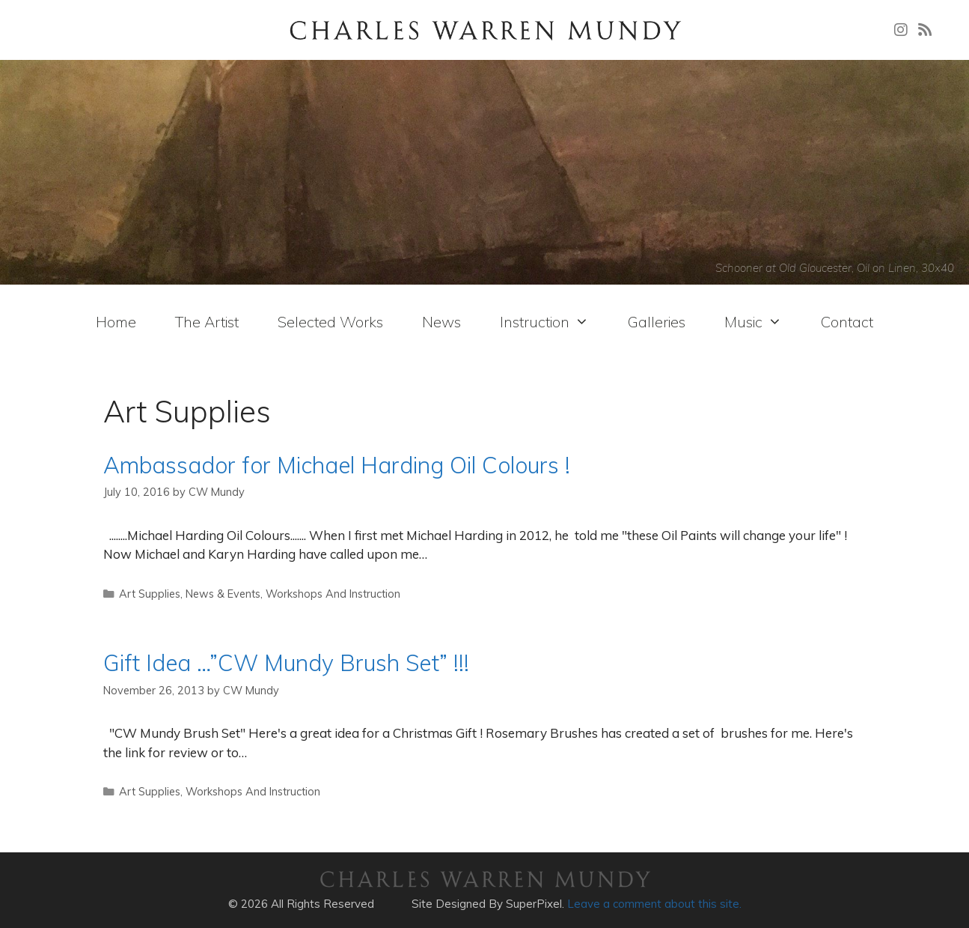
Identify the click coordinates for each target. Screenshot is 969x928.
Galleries (656, 321)
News (441, 321)
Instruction (544, 322)
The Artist (207, 321)
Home (116, 321)
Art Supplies (149, 593)
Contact (847, 321)
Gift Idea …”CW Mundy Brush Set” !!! (286, 663)
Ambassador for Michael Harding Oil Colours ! (336, 465)
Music (753, 322)
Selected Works (330, 321)
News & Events (223, 593)
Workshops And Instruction (333, 593)
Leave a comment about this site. (654, 904)
